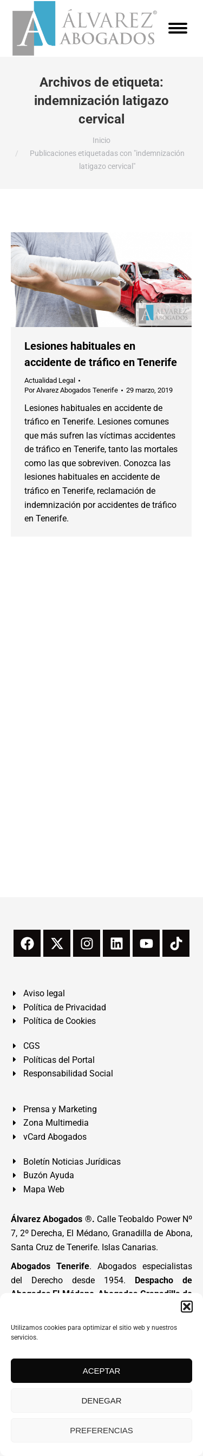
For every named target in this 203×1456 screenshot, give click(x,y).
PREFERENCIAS (101, 1430)
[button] (186, 1306)
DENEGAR (101, 1400)
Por (71, 390)
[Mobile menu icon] (177, 28)
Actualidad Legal (49, 380)
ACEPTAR (102, 1370)
